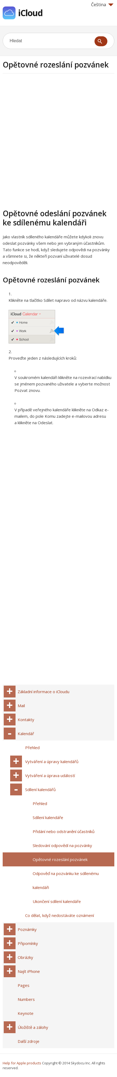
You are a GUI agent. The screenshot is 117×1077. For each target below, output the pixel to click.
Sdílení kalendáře (48, 817)
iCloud (30, 13)
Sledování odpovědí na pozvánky (62, 845)
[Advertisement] (58, 140)
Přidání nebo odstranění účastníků (64, 831)
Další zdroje (28, 1041)
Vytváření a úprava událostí (50, 775)
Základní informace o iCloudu (43, 691)
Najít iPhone (29, 971)
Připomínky (28, 943)
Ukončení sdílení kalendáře (57, 901)
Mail (21, 705)
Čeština (102, 5)
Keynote (25, 1013)
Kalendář (26, 733)
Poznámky (27, 929)
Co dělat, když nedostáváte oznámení (59, 915)
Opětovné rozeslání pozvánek (60, 859)
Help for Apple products (22, 1063)
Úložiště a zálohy (33, 1027)
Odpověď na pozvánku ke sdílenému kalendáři (66, 880)
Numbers (26, 999)
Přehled (32, 747)
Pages (23, 985)
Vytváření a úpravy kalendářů (51, 761)
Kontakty (26, 719)
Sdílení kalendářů (40, 789)
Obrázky (25, 957)
